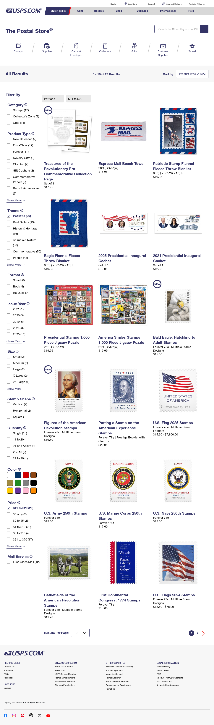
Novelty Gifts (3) (23, 157)
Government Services (65, 681)
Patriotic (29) (22, 215)
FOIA (159, 674)
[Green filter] (18, 483)
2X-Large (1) (21, 381)
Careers (7, 688)
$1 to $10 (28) (22, 526)
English (110, 4)
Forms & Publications (65, 677)
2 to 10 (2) (19, 452)
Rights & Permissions (65, 685)
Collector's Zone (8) (26, 116)
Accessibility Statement (168, 685)
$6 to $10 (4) (21, 533)
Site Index (8, 670)
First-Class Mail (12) (26, 561)
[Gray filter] (26, 483)
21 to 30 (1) (20, 458)
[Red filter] (26, 475)
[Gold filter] (10, 483)
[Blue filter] (18, 475)
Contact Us (9, 666)
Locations (132, 4)
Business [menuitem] (142, 10)
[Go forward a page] (203, 633)
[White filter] (10, 475)
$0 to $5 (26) (21, 520)
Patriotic (50, 98)
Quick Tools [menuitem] (58, 10)
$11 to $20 (75, 98)
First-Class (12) (23, 145)
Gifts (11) (19, 122)
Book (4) (18, 286)
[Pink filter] (26, 491)
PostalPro (110, 689)
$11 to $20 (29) (23, 508)
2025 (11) (19, 334)
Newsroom (60, 670)
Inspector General (114, 674)
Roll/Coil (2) (20, 292)
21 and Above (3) (24, 445)
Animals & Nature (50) (24, 242)
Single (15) (20, 433)
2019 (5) (18, 321)
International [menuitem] (168, 10)
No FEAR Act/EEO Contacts (170, 677)
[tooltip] (25, 104)
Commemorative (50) (27, 251)
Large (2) (19, 369)
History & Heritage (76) (25, 231)
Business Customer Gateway (119, 666)
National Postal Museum (117, 681)
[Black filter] (33, 483)
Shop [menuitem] (119, 10)
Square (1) (19, 416)
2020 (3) (18, 315)
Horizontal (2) (22, 410)
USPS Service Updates (65, 674)
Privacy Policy (163, 666)
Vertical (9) (20, 404)
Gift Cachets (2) (23, 170)
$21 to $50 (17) (23, 539)
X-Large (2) (20, 375)
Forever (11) (21, 151)
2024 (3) (18, 328)
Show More (14, 200)
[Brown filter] (33, 475)
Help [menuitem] (191, 10)
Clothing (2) (20, 164)
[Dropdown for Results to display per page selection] (80, 633)
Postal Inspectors (114, 670)
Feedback (8, 677)
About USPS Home (64, 666)
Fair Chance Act (164, 681)
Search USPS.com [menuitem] (206, 11)
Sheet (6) (19, 280)
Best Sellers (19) (24, 222)
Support (151, 4)
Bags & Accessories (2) (26, 190)
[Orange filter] (33, 491)
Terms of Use (163, 670)
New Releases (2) (24, 139)
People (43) (20, 257)
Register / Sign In (197, 4)
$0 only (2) (20, 514)
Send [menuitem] (80, 10)
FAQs (6, 674)
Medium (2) (20, 363)
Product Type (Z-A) (191, 73)
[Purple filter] (18, 491)
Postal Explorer (113, 677)
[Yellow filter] (10, 491)
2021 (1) (18, 309)
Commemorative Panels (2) (24, 179)
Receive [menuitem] (99, 10)
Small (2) (19, 356)
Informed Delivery (174, 4)
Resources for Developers (118, 685)
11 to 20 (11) (21, 439)
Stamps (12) (21, 110)
